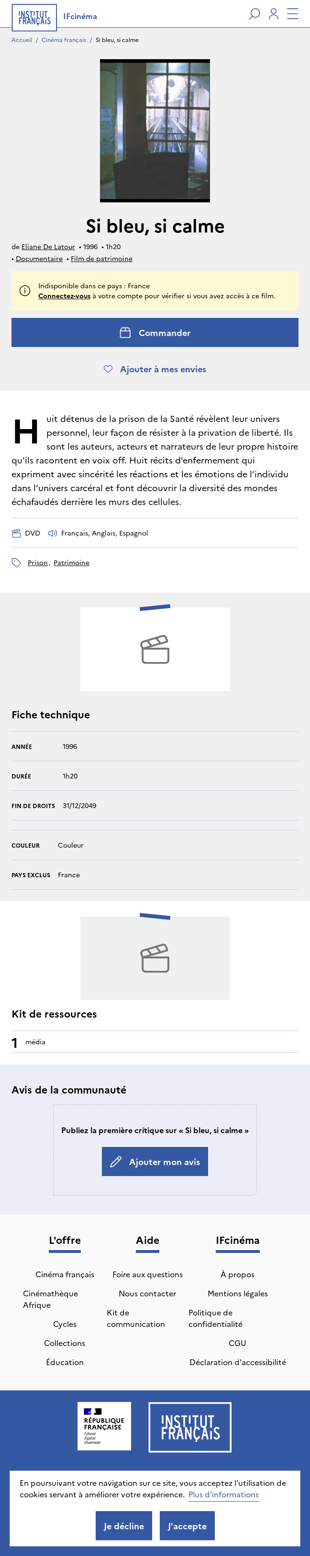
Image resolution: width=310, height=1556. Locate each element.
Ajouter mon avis (155, 1161)
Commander (155, 332)
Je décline (124, 1526)
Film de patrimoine (102, 258)
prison (38, 562)
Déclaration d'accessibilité (237, 1361)
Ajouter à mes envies (155, 369)
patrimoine (71, 562)
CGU (237, 1342)
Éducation (65, 1361)
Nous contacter (147, 1293)
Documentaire (39, 258)
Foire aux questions (147, 1274)
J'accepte (187, 1526)
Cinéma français (64, 39)
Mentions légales (238, 1293)
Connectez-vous (64, 295)
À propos (238, 1274)
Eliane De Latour (48, 246)
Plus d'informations (223, 1494)
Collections (64, 1342)
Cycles (65, 1323)
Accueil (21, 39)
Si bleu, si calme (118, 39)
